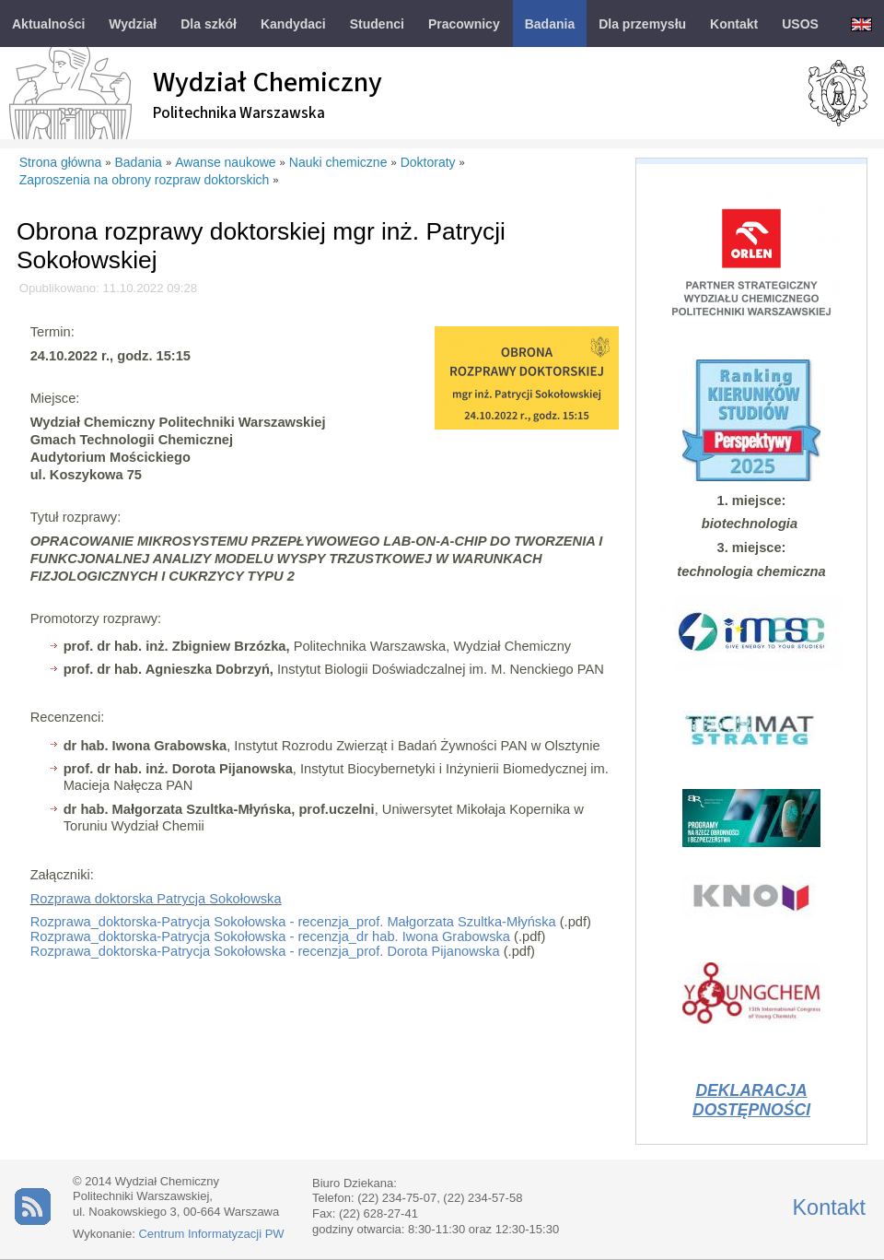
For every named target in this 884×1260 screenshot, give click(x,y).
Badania (138, 162)
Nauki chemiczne (338, 162)
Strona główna (60, 162)
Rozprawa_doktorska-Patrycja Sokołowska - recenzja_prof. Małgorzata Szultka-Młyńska (293, 921)
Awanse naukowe (225, 162)
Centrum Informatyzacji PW (211, 1234)
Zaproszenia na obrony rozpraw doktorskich (144, 179)
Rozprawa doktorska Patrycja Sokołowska (156, 898)
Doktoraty (428, 162)
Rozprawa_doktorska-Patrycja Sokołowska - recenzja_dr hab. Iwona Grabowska (270, 936)
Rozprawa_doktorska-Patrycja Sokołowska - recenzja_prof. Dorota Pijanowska (265, 951)
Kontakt (829, 1207)
